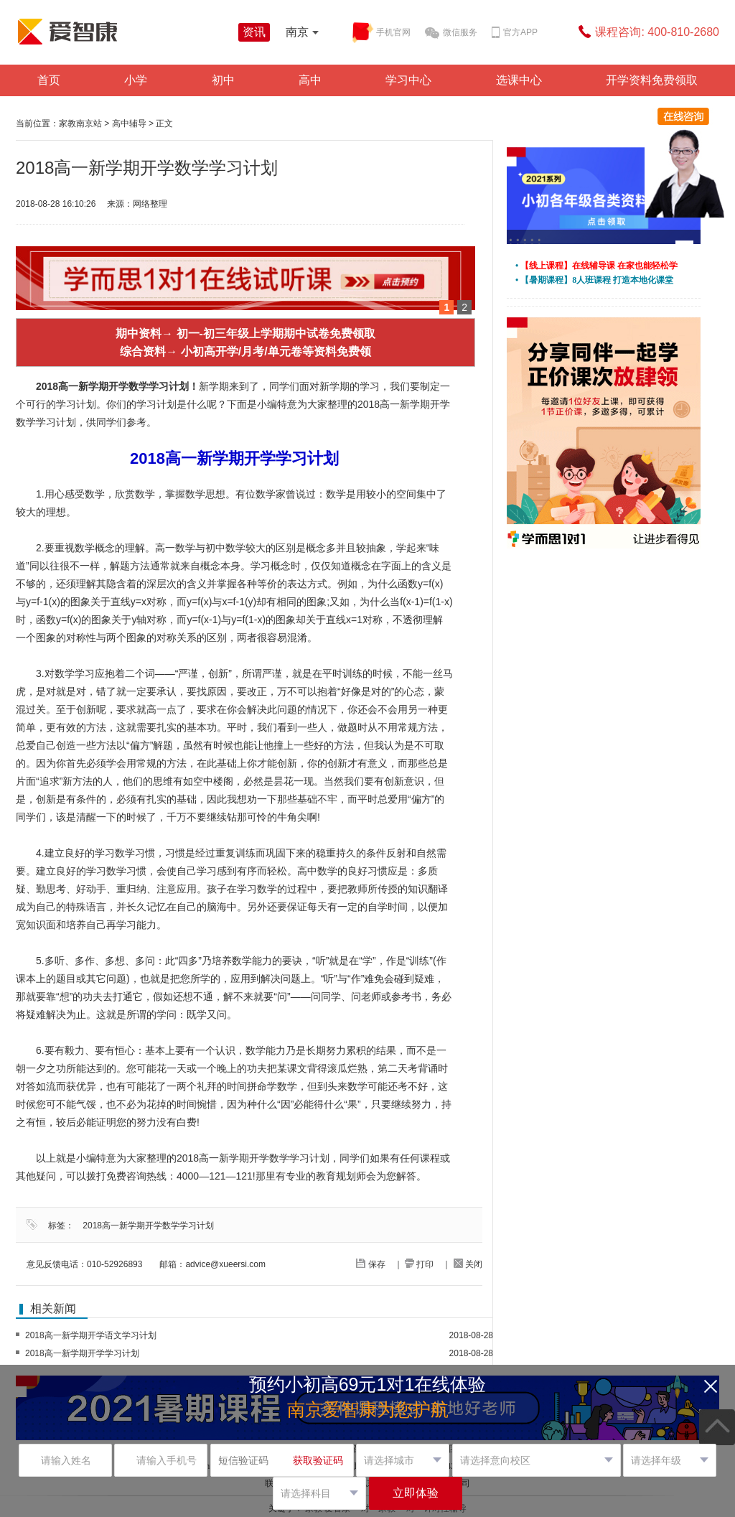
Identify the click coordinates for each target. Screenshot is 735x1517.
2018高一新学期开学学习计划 (82, 1353)
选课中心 (519, 80)
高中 (310, 80)
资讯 (254, 32)
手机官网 (382, 32)
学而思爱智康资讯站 (123, 32)
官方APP (515, 33)
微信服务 (451, 33)
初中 (223, 80)
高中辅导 (129, 123)
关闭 (468, 1264)
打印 (419, 1264)
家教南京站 (80, 123)
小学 (135, 80)
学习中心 (408, 80)
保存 (370, 1264)
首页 (48, 80)
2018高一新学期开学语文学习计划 (90, 1335)
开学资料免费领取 (652, 80)
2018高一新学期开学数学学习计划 (148, 1225)
